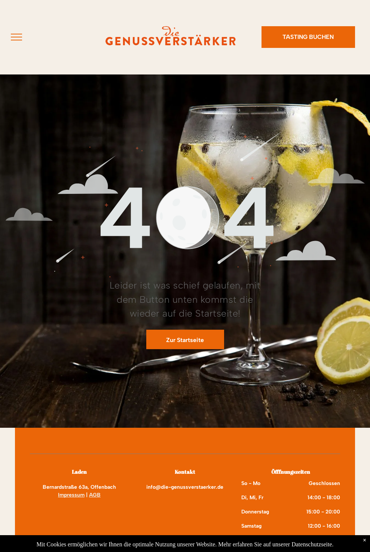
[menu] (16, 37)
